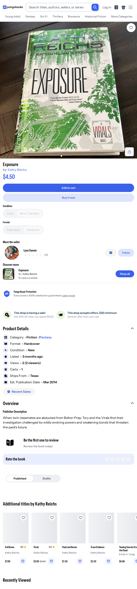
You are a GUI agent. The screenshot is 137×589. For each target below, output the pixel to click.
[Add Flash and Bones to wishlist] (80, 517)
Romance (74, 16)
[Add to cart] (68, 188)
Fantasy (30, 16)
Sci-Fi (43, 16)
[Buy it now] (68, 197)
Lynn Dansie (30, 250)
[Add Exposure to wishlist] (131, 27)
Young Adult (13, 16)
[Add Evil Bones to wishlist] (23, 517)
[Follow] (126, 253)
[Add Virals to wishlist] (52, 517)
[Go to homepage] (13, 7)
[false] (111, 253)
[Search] (95, 7)
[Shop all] (125, 273)
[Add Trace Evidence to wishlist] (109, 517)
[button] (68, 329)
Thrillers (57, 16)
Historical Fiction (95, 16)
